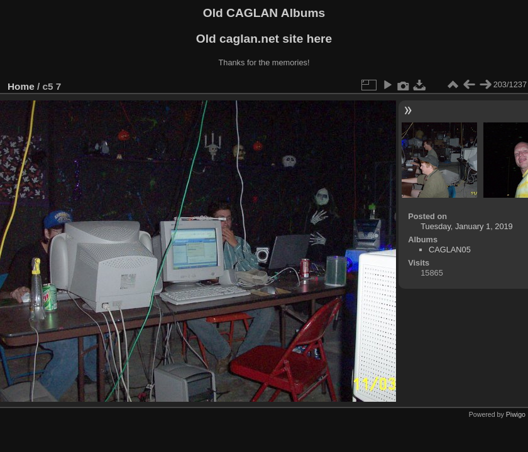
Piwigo (515, 414)
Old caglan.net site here (264, 38)
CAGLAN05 (450, 249)
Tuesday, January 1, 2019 (467, 226)
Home (21, 86)
